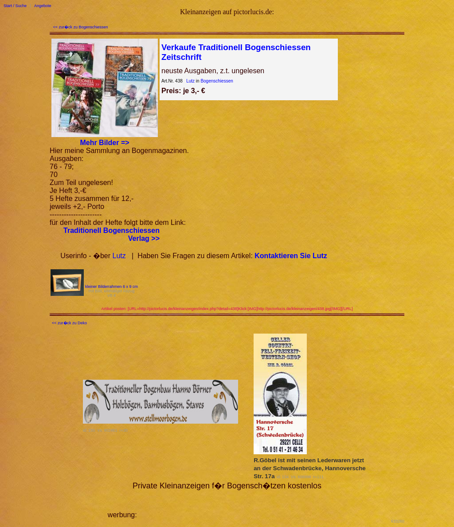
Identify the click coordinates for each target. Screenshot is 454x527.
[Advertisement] (242, 504)
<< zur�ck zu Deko (69, 323)
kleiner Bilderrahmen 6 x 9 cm (111, 286)
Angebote (42, 6)
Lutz (190, 81)
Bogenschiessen (216, 81)
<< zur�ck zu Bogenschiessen (80, 27)
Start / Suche (15, 6)
